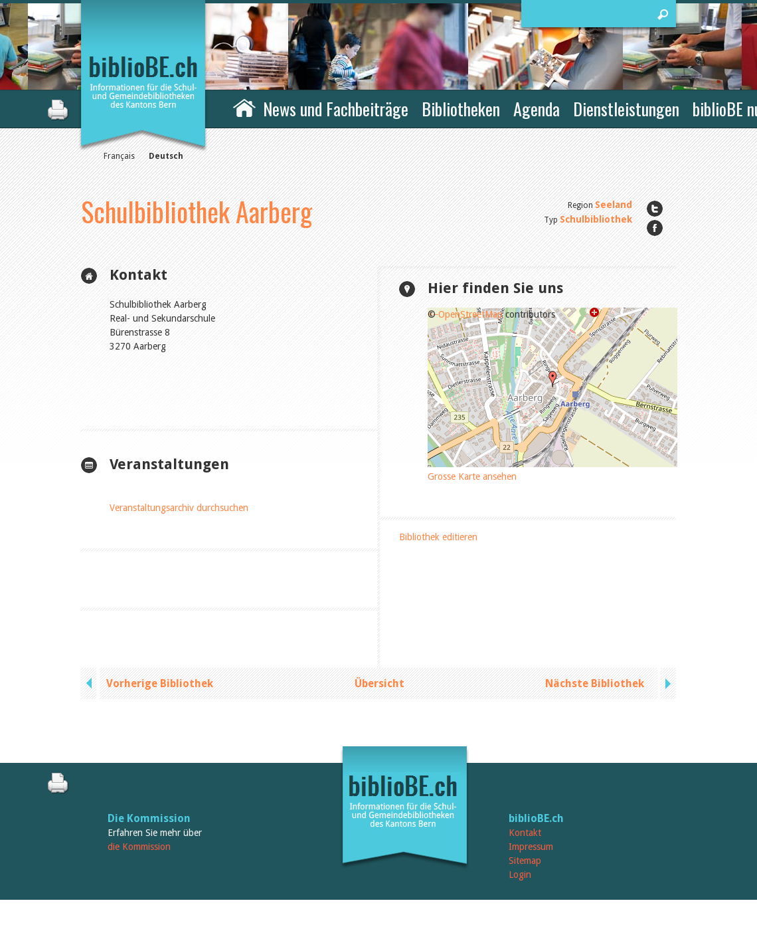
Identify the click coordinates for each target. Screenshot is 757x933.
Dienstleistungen (626, 109)
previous (90, 683)
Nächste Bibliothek (594, 683)
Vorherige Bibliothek (159, 683)
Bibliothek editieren (438, 537)
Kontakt (525, 832)
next (666, 683)
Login (520, 874)
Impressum (531, 846)
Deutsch (166, 156)
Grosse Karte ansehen (472, 476)
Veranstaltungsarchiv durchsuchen (179, 507)
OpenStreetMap (470, 314)
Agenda (536, 109)
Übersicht (379, 683)
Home (244, 107)
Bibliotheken (461, 109)
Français (119, 156)
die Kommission (139, 846)
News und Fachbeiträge (335, 109)
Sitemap (525, 860)
